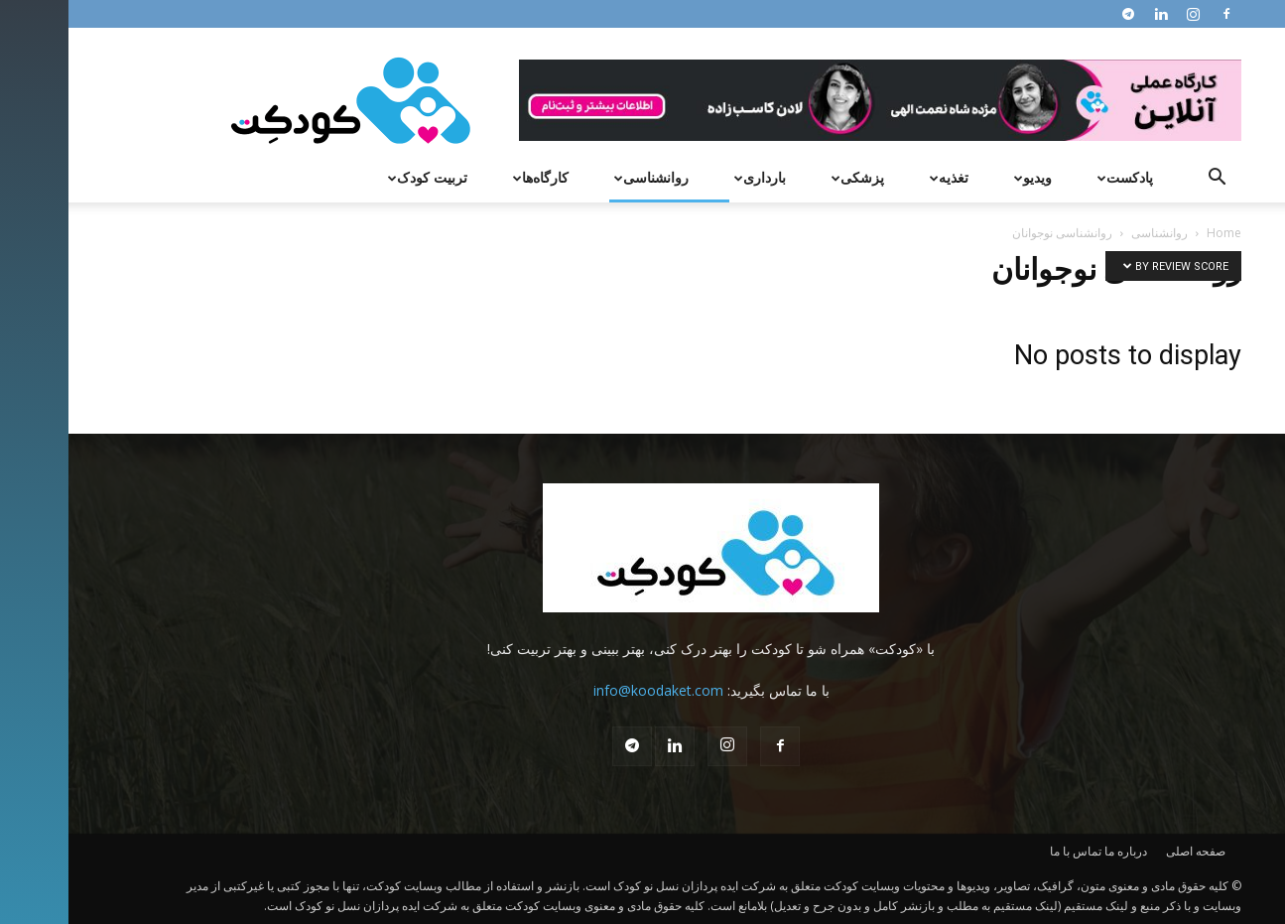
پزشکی (787, 177)
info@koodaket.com (590, 690)
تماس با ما (1007, 851)
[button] (1149, 179)
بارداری (689, 177)
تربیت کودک (357, 177)
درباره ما (1057, 851)
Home (1155, 232)
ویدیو (962, 177)
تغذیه (878, 177)
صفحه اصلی (1127, 851)
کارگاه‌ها (470, 177)
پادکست (1054, 177)
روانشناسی (580, 177)
